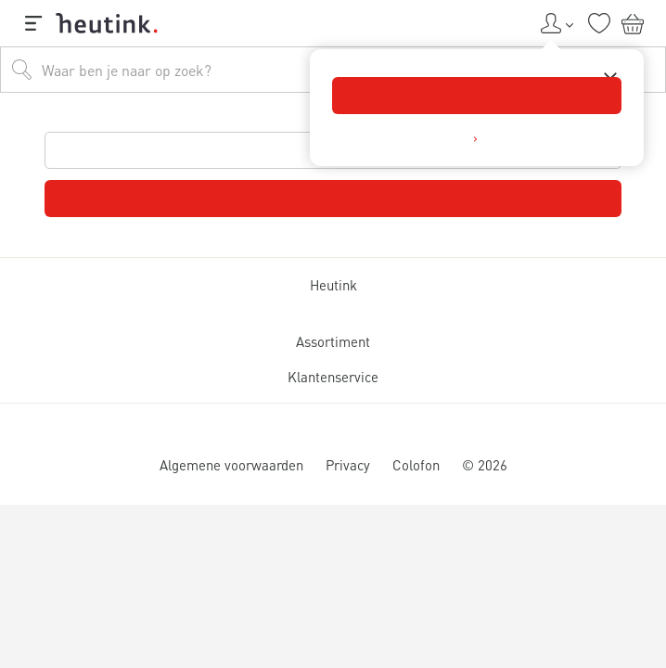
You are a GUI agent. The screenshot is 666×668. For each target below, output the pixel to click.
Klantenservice (333, 376)
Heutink (333, 285)
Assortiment (333, 341)
